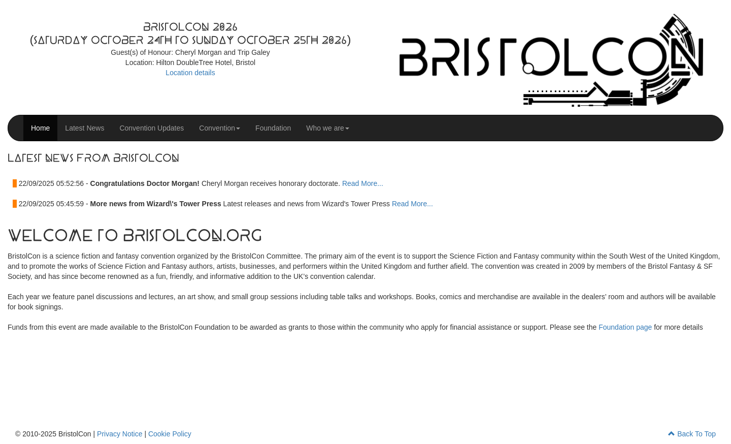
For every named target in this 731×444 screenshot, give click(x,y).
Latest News (84, 128)
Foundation (273, 128)
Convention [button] (219, 128)
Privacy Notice (119, 434)
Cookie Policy (169, 434)
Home (40, 128)
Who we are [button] (327, 128)
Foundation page (625, 327)
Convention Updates (151, 128)
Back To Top (692, 434)
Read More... (362, 183)
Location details (190, 73)
